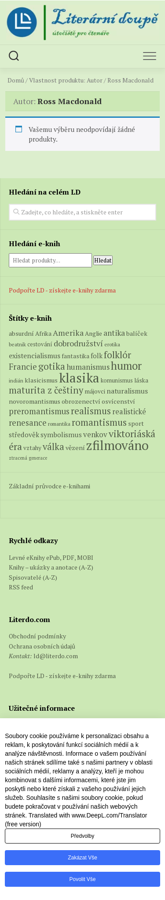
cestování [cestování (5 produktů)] (39, 344)
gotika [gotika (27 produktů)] (51, 366)
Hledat (103, 260)
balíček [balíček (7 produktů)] (136, 333)
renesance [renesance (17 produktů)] (28, 422)
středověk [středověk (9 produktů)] (24, 434)
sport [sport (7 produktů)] (136, 423)
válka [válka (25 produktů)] (53, 447)
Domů (15, 80)
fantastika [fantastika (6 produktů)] (75, 356)
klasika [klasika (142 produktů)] (79, 377)
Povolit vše (82, 879)
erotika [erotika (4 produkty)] (112, 344)
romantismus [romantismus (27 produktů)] (99, 422)
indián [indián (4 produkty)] (16, 380)
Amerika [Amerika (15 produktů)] (68, 332)
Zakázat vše (82, 858)
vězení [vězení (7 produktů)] (75, 447)
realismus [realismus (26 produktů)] (91, 411)
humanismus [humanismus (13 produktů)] (88, 367)
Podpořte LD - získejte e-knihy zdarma (62, 290)
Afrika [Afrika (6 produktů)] (43, 334)
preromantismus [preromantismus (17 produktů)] (39, 411)
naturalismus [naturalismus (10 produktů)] (127, 391)
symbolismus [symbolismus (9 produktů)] (61, 434)
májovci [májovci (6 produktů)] (94, 391)
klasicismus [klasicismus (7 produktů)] (41, 380)
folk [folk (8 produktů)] (97, 356)
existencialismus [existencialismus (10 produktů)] (34, 355)
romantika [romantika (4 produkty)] (59, 423)
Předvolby (82, 836)
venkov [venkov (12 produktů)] (95, 434)
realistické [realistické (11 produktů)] (129, 411)
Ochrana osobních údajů (42, 646)
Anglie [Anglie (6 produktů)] (93, 334)
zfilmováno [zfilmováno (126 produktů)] (117, 445)
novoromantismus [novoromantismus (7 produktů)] (34, 401)
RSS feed (21, 587)
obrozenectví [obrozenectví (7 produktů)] (81, 401)
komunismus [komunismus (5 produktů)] (117, 380)
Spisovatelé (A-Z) (33, 577)
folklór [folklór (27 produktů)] (117, 355)
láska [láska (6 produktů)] (141, 380)
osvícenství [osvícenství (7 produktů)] (118, 401)
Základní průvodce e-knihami (49, 486)
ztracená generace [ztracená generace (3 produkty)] (28, 458)
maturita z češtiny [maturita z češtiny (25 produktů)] (46, 390)
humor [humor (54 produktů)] (126, 366)
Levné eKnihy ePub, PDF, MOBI (51, 557)
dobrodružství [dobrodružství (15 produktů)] (78, 343)
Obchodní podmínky (37, 636)
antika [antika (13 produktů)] (114, 333)
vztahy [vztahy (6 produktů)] (32, 448)
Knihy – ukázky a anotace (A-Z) (51, 567)
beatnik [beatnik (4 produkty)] (17, 344)
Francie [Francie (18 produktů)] (23, 366)
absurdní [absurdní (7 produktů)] (21, 333)
